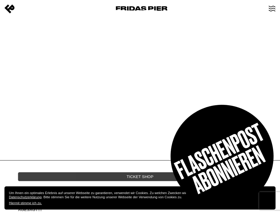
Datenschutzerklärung (25, 197)
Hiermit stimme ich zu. (25, 203)
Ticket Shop (140, 176)
